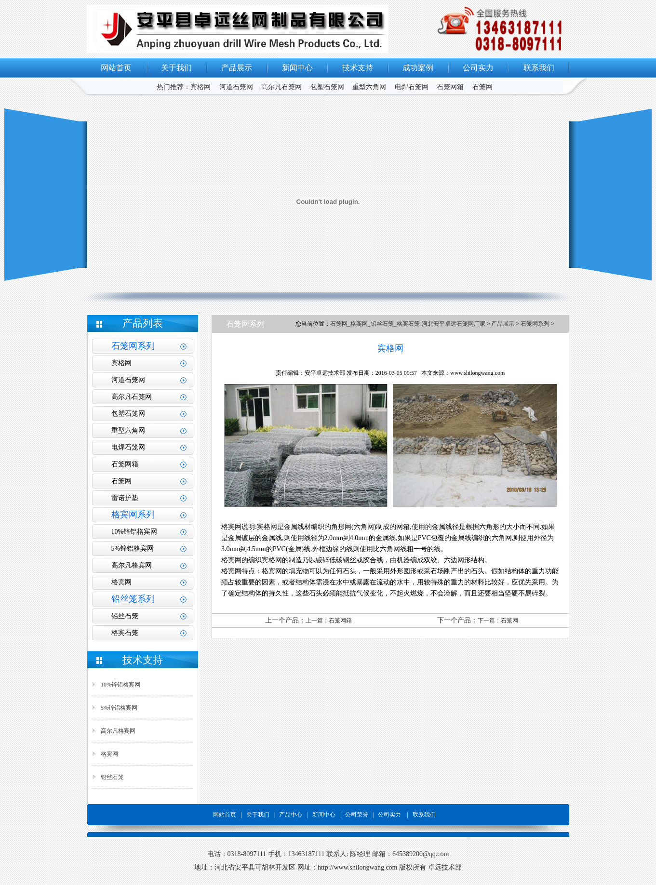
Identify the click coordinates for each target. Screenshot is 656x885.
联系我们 (538, 68)
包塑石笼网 (327, 87)
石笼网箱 (450, 87)
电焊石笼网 (411, 87)
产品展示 (236, 68)
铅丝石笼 (124, 616)
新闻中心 (297, 68)
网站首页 (116, 68)
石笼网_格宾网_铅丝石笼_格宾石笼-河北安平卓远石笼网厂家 (408, 323)
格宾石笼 (124, 632)
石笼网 (482, 87)
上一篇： (317, 620)
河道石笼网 (236, 87)
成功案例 (417, 68)
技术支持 (357, 68)
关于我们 (176, 68)
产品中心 (290, 814)
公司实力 (478, 68)
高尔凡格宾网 (131, 565)
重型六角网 (369, 87)
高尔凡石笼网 (281, 87)
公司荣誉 (356, 814)
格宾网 (121, 582)
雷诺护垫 (124, 498)
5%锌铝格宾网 (132, 548)
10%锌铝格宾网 (134, 531)
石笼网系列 (535, 323)
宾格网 (200, 87)
